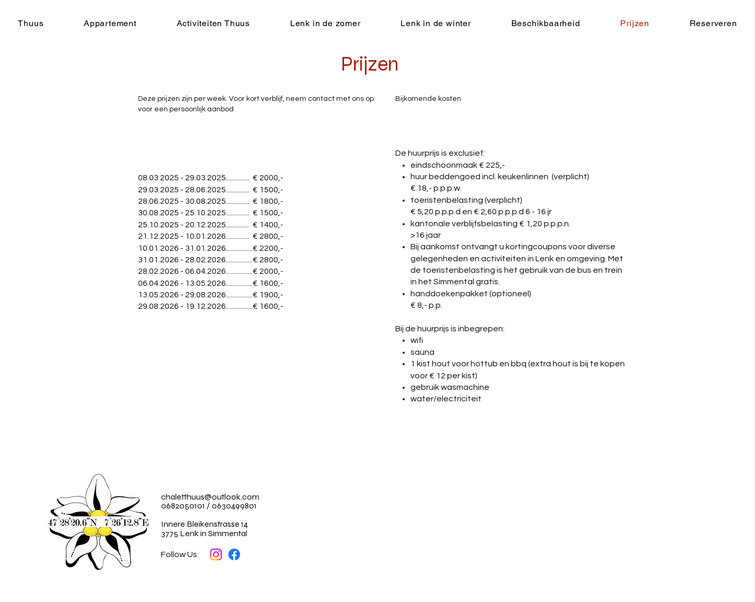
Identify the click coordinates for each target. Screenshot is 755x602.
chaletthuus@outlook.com (210, 497)
